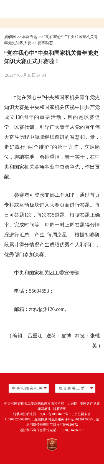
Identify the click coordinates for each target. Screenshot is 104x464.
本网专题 (29, 37)
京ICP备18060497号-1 (55, 414)
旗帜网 (10, 37)
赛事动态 (45, 43)
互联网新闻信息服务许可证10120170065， (65, 419)
